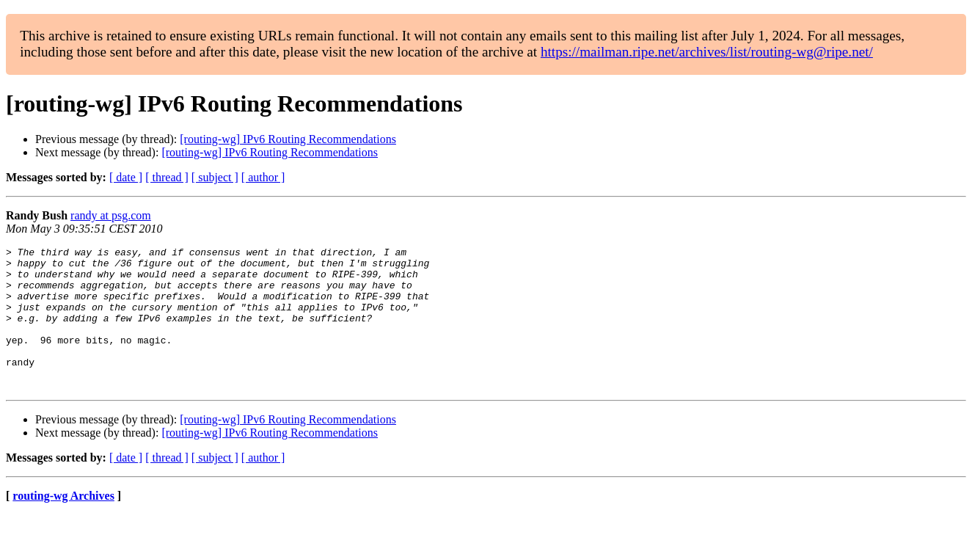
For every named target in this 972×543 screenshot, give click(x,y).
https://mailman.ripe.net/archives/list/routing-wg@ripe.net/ (707, 51)
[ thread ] (167, 177)
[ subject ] (214, 177)
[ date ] (125, 177)
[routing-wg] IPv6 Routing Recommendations (288, 139)
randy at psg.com (110, 215)
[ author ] (263, 177)
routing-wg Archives (63, 524)
